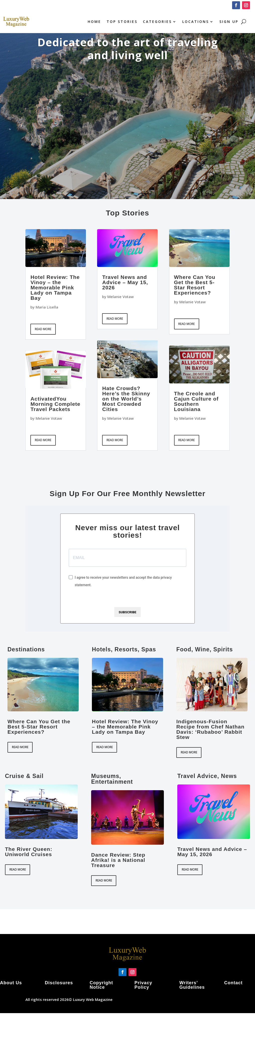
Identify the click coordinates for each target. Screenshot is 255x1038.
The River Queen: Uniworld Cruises (28, 851)
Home (94, 21)
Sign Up (228, 21)
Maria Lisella (47, 307)
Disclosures (59, 982)
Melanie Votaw (49, 418)
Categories (157, 21)
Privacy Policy (143, 985)
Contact (233, 982)
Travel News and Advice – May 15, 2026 (125, 282)
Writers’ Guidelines (192, 985)
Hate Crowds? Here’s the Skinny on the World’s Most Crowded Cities (126, 398)
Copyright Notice (101, 985)
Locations (195, 21)
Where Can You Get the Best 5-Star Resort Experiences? (194, 285)
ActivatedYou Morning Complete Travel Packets (55, 404)
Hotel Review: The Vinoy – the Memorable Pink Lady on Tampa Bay (55, 287)
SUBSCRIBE (127, 612)
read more (43, 329)
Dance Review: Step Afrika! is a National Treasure (118, 860)
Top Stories (122, 21)
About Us (11, 982)
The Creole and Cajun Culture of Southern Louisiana (196, 401)
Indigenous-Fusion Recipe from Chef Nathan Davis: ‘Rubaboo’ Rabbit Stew (210, 729)
